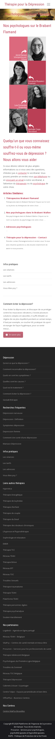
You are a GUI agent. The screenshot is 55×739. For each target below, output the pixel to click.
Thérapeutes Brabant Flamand (22, 198)
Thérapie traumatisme (13, 586)
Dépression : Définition (13, 419)
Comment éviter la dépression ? (17, 393)
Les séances (8, 269)
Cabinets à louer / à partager (16, 685)
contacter (22, 173)
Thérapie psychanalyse (13, 611)
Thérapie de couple (11, 513)
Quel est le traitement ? (13, 387)
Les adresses (9, 282)
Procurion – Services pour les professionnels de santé (27, 649)
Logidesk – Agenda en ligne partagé (19, 630)
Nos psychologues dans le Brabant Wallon (28, 212)
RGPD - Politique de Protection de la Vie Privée (27, 736)
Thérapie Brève (10, 562)
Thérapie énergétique (12, 494)
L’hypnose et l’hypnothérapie (16, 531)
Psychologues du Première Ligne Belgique (21, 661)
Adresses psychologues (18, 226)
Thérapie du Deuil (11, 519)
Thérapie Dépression (12, 679)
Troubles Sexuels (10, 580)
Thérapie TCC (9, 550)
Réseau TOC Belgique (12, 673)
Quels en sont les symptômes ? (17, 375)
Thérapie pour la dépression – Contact (26, 237)
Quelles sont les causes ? (14, 381)
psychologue (39, 183)
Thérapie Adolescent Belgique (16, 655)
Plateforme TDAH (10, 599)
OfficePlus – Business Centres (16, 698)
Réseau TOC (8, 574)
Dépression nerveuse (12, 413)
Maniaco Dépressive (12, 443)
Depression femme (11, 431)
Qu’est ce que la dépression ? (16, 363)
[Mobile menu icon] (48, 4)
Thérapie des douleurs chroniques (18, 525)
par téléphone (40, 176)
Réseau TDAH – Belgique (14, 636)
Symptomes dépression (13, 425)
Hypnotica (7, 488)
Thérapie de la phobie (13, 501)
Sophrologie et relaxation (14, 537)
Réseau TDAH (9, 556)
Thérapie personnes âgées (15, 605)
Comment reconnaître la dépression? (19, 369)
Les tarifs (7, 276)
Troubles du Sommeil (12, 667)
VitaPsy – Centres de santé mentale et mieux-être (25, 642)
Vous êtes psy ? (10, 288)
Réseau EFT (8, 568)
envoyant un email (15, 180)
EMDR (5, 543)
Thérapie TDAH (9, 592)
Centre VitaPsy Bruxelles (14, 711)
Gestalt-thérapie (10, 400)
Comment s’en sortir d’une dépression (20, 437)
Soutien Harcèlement (12, 617)
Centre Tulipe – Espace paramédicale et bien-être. (25, 691)
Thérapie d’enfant (11, 507)
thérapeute (21, 183)
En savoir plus (13, 334)
